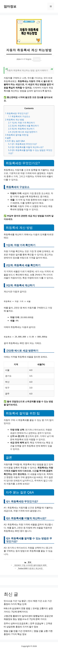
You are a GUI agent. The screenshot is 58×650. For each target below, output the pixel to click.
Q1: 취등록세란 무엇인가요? (22, 144)
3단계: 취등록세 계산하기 (21, 128)
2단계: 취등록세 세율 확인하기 (23, 125)
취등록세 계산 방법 (14, 119)
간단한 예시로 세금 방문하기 (22, 131)
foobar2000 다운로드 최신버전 (30, 568)
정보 (29, 562)
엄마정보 (10, 6)
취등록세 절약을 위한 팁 (16, 134)
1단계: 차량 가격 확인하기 (21, 122)
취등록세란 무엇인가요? (16, 113)
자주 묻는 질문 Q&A (15, 141)
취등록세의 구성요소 (19, 116)
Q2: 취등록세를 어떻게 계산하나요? (25, 147)
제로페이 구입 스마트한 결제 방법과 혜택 (30, 565)
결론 (8, 138)
